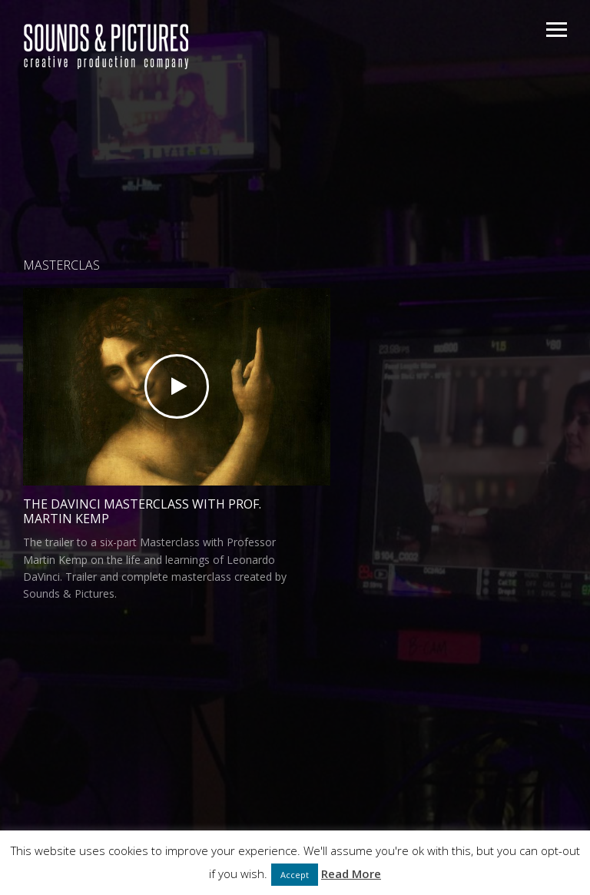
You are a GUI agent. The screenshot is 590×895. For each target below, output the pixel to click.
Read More (351, 873)
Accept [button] (294, 874)
